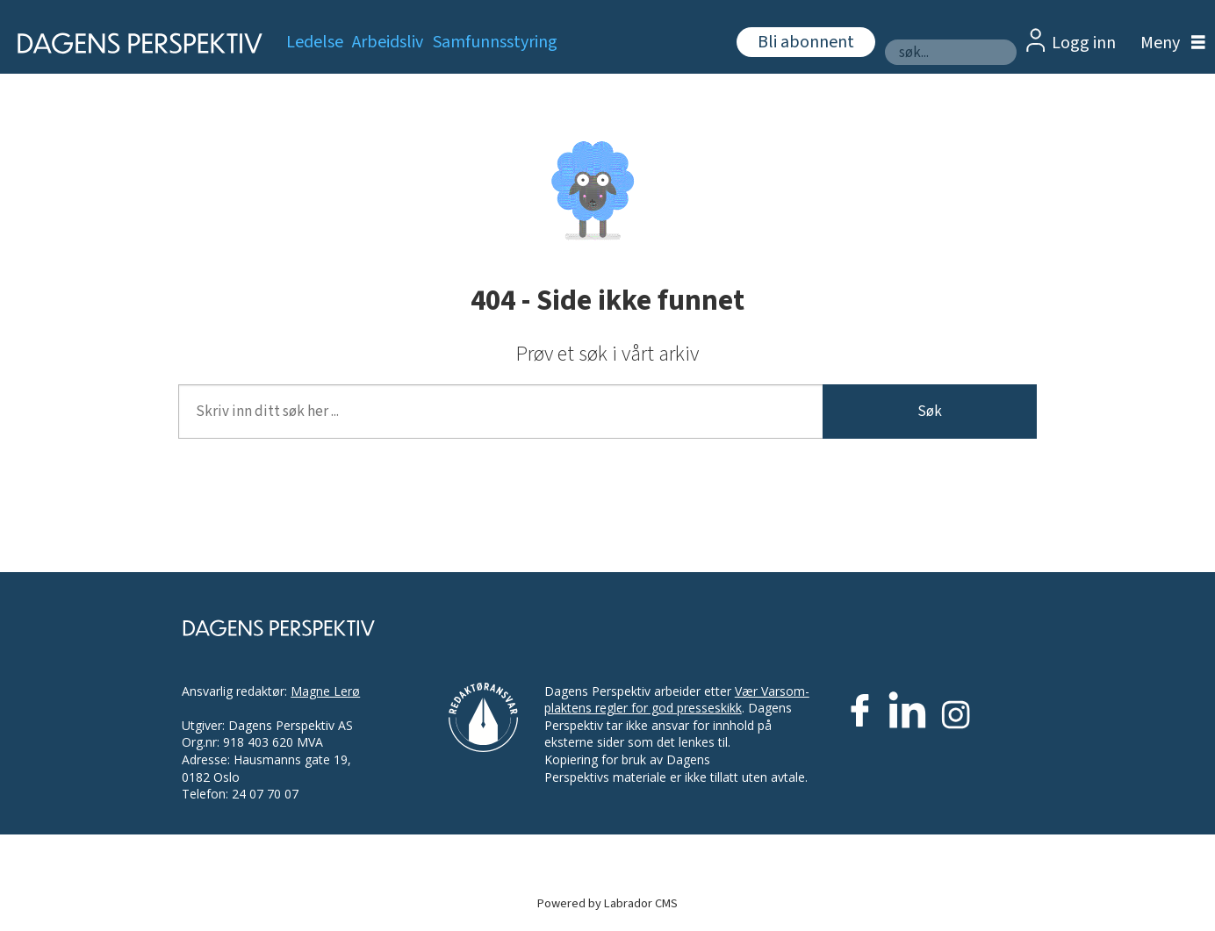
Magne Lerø (325, 691)
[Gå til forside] (134, 43)
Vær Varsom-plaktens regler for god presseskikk (676, 700)
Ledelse (314, 42)
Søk (929, 411)
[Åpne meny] (1168, 43)
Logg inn (1084, 43)
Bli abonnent (806, 42)
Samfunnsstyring (495, 42)
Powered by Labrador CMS (607, 903)
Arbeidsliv (387, 42)
